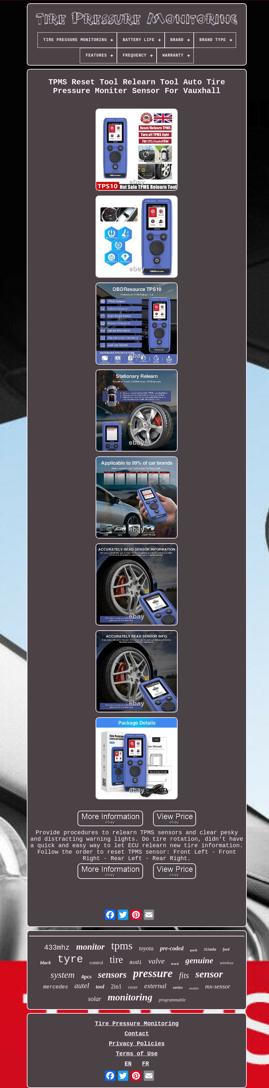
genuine (199, 960)
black (45, 962)
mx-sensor (217, 986)
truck (175, 963)
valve (156, 961)
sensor (209, 974)
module (194, 988)
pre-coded (171, 948)
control (96, 962)
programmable (172, 999)
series (177, 987)
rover (133, 987)
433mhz (57, 948)
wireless (226, 962)
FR (145, 1064)
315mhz (210, 949)
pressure (153, 973)
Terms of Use (137, 1054)
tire (116, 959)
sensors (112, 974)
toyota (146, 948)
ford (226, 949)
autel (82, 986)
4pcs (86, 977)
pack (193, 950)
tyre (70, 959)
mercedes (55, 987)
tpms (121, 946)
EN (128, 1064)
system (63, 975)
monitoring (130, 997)
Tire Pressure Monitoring (137, 1023)
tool (100, 987)
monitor (90, 947)
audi (135, 962)
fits (184, 975)
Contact (137, 1033)
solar (94, 998)
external (155, 986)
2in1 (116, 986)
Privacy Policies (137, 1043)
